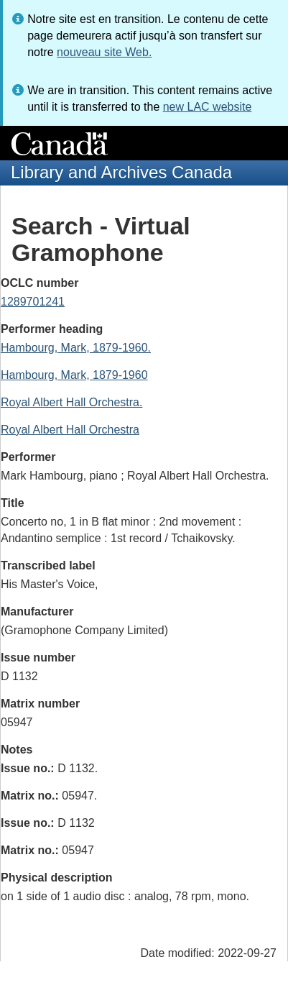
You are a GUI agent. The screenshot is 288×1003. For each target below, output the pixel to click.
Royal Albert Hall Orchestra (70, 429)
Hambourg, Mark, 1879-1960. (76, 348)
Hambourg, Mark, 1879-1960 (74, 375)
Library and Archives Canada (121, 172)
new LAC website (207, 107)
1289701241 (33, 302)
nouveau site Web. (104, 52)
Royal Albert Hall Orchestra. (71, 402)
